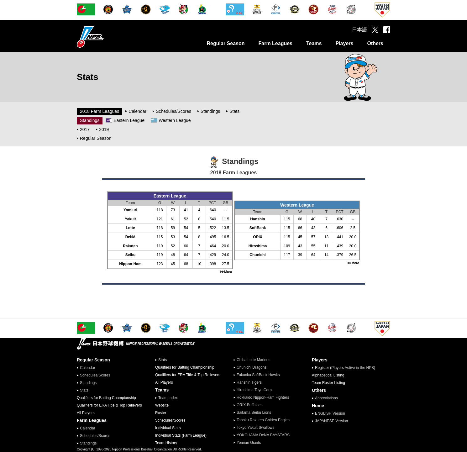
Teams (314, 43)
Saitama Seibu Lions (254, 412)
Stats (234, 111)
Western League (175, 120)
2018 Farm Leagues (99, 111)
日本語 (359, 29)
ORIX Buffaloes (250, 405)
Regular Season (226, 43)
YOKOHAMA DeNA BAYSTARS (263, 435)
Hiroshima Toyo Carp (254, 390)
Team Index (168, 398)
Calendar (137, 111)
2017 (85, 129)
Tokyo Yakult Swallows (255, 427)
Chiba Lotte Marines (253, 360)
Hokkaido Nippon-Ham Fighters (263, 397)
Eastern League (128, 120)
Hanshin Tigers (249, 382)
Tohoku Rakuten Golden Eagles (263, 420)
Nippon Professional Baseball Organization (106, 36)
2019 (104, 129)
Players (344, 43)
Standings (210, 111)
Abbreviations (326, 398)
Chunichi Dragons (251, 367)
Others (375, 43)
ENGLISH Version (330, 413)
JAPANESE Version (331, 421)
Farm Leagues (275, 43)
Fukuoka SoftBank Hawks (258, 375)
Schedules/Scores (173, 111)
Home (318, 405)
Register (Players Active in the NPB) (347, 367)
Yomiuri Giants (249, 442)
